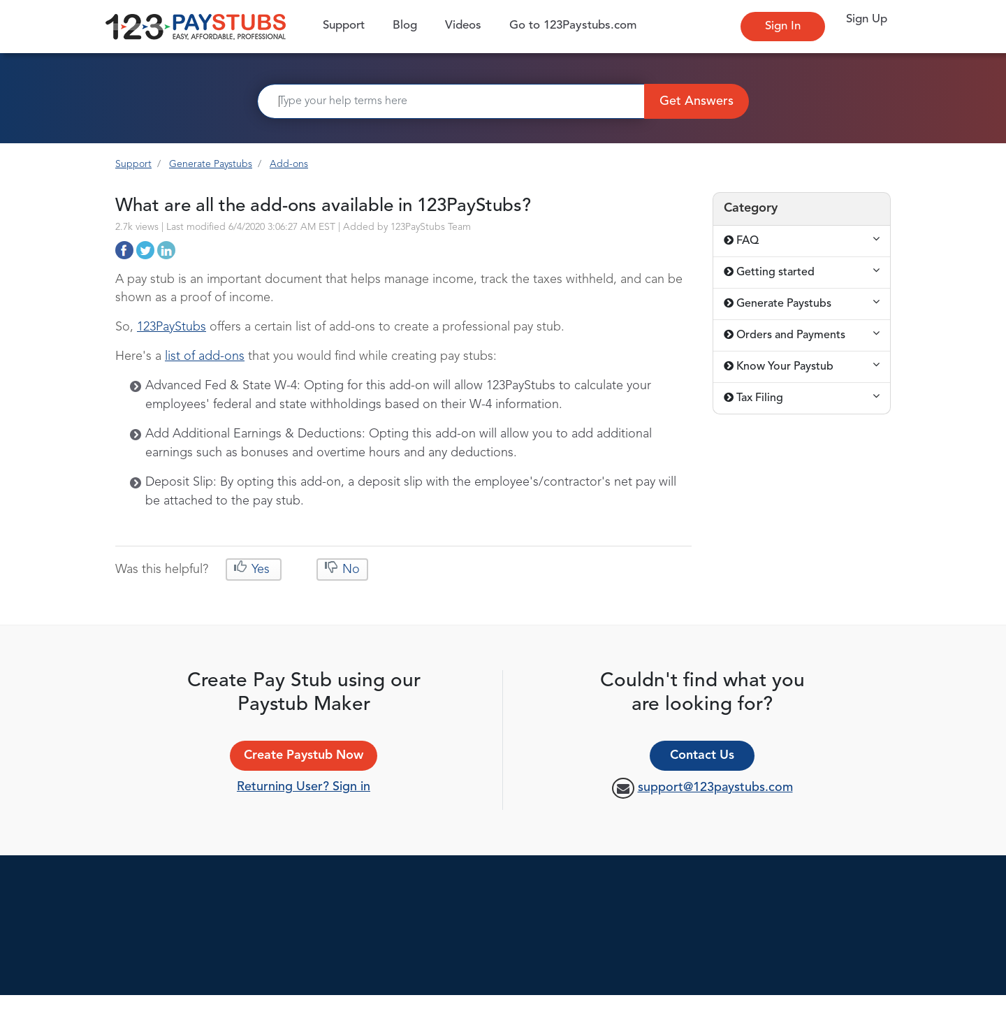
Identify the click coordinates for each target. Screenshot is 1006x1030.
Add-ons (289, 164)
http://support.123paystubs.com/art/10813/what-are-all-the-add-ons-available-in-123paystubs (124, 250)
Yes (260, 569)
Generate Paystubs (210, 164)
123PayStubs (171, 327)
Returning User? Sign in (303, 787)
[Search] (451, 101)
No (349, 569)
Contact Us (702, 755)
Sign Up (866, 19)
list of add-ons (205, 356)
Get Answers (696, 101)
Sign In (783, 26)
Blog (405, 25)
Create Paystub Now (303, 755)
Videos (463, 25)
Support (347, 24)
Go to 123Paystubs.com (572, 25)
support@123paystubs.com (715, 787)
